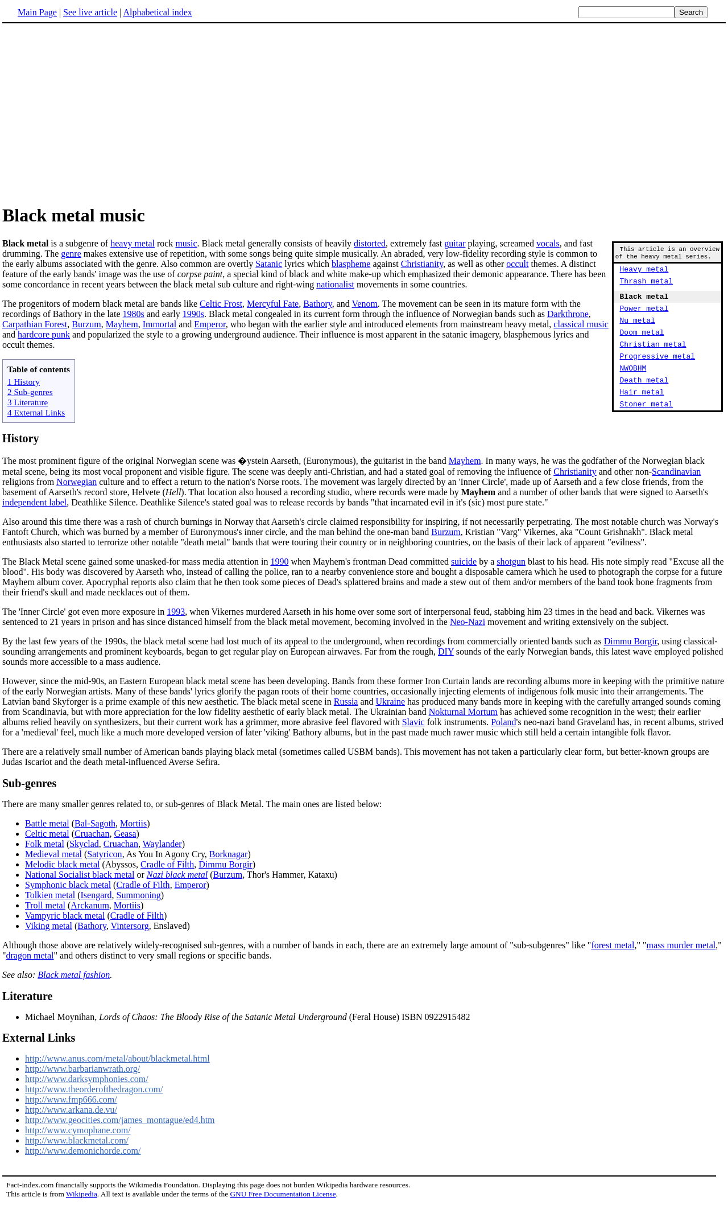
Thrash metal (646, 287)
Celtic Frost (221, 304)
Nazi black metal (177, 874)
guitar (454, 243)
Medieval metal (53, 854)
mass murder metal (680, 945)
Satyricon (104, 854)
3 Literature (27, 402)
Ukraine (391, 701)
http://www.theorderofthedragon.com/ (94, 1089)
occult (517, 264)
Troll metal (45, 905)
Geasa (125, 833)
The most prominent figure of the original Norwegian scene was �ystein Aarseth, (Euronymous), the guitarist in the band (225, 461)
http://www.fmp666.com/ (71, 1099)
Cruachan (92, 833)
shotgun (511, 561)
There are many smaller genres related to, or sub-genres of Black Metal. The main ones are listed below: (192, 804)
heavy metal (132, 243)
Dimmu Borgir (630, 641)
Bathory (317, 304)
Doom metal (642, 345)
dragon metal (30, 955)
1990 (279, 561)
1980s (133, 314)
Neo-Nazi (467, 622)
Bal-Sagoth (95, 823)
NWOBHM (633, 386)
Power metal (644, 318)
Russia (346, 701)
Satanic (268, 264)
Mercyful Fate (273, 304)
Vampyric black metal (65, 915)
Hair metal (642, 414)
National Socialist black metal (79, 874)
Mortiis (133, 823)
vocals (548, 243)
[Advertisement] (97, 113)
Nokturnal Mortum (463, 712)
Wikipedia (81, 1194)
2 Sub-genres (30, 392)
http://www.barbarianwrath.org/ (82, 1069)
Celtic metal (47, 833)
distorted (370, 243)
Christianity (422, 264)
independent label (34, 502)
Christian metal (653, 359)
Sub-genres (29, 783)
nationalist (335, 284)
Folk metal (44, 844)
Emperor (209, 324)
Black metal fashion (74, 975)
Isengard (96, 895)
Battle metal (47, 823)
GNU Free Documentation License (283, 1194)
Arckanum (90, 905)
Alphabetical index (157, 12)
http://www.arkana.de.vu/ (71, 1109)
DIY (446, 651)
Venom (365, 304)
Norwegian (76, 482)
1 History (23, 381)
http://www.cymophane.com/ (78, 1130)
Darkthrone (568, 314)
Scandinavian (676, 471)
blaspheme (351, 264)
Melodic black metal (62, 864)
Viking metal (48, 926)
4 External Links (36, 412)
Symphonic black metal (68, 885)
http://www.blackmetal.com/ (77, 1140)
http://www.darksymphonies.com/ (86, 1079)
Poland (503, 722)
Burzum (86, 324)
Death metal (644, 400)
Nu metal (637, 332)
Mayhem (122, 324)
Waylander (162, 844)
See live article (90, 12)
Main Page (37, 12)
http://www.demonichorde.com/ (82, 1150)
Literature (27, 996)
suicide (464, 561)
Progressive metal (658, 373)
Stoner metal (646, 427)
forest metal (612, 945)
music (186, 243)
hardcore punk (44, 334)
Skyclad (84, 844)
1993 (176, 611)
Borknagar (228, 854)
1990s (193, 314)
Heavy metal (644, 274)
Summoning (139, 895)
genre (71, 253)
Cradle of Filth (167, 864)
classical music (580, 324)
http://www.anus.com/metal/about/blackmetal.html (117, 1058)
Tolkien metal (50, 895)
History (20, 438)
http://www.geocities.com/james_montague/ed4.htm (120, 1120)
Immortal (160, 324)
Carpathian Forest (34, 324)
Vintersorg (130, 926)
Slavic (413, 722)
